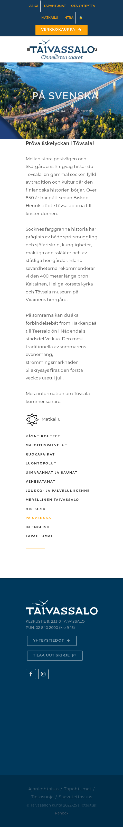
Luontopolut (41, 463)
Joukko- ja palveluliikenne (58, 491)
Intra (68, 17)
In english (38, 527)
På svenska (38, 518)
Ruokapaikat (40, 454)
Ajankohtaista (43, 788)
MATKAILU (62, 111)
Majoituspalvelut (47, 445)
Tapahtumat (55, 6)
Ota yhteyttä (83, 6)
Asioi (33, 6)
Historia (36, 509)
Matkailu (49, 17)
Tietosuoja (42, 796)
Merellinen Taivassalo (52, 500)
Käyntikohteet (43, 436)
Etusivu (43, 111)
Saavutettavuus (75, 796)
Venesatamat (40, 481)
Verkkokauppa (61, 30)
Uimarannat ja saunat (52, 472)
